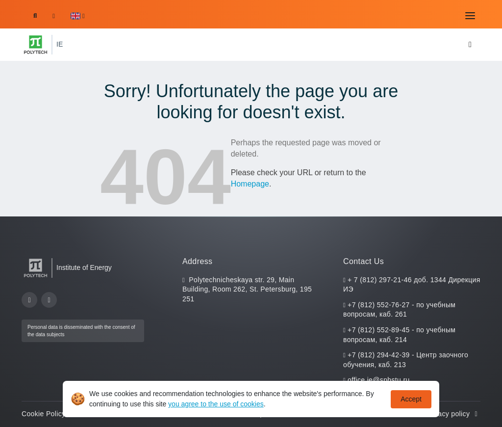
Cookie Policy (49, 414)
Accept (411, 399)
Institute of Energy (84, 267)
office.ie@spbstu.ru (378, 380)
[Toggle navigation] (470, 15)
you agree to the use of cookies (216, 404)
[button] (78, 16)
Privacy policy (453, 414)
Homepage (250, 184)
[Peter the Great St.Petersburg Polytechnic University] (36, 44)
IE (59, 44)
